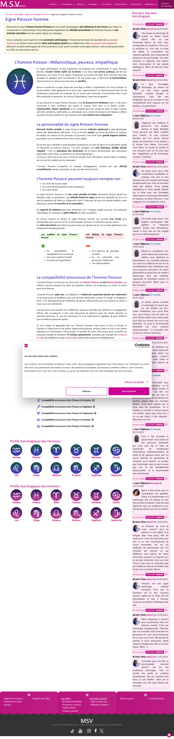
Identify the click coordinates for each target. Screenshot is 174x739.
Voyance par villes (41, 698)
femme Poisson (91, 282)
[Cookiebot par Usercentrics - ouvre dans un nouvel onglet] (137, 345)
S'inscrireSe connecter (166, 4)
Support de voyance (13, 698)
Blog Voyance (127, 698)
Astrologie (93, 4)
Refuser (86, 391)
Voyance (53, 4)
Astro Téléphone (146, 116)
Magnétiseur (151, 4)
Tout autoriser (129, 391)
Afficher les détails (134, 382)
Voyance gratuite (70, 711)
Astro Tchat (144, 29)
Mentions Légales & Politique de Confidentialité (101, 725)
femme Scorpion (115, 282)
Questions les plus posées (13, 703)
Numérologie (121, 4)
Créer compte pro (99, 701)
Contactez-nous (156, 698)
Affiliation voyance (99, 704)
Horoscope (106, 4)
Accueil (9, 14)
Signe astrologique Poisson (37, 14)
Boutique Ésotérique (72, 701)
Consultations (67, 4)
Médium (81, 4)
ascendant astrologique (102, 43)
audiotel (69, 337)
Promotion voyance (71, 704)
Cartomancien (136, 4)
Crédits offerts (69, 707)
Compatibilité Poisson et (65, 400)
